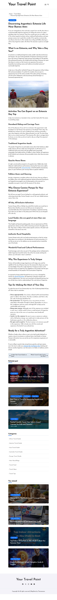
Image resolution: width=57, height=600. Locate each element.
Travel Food (12, 470)
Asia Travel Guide (14, 453)
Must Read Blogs (14, 466)
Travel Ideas (12, 26)
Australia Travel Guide (15, 457)
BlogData (33, 597)
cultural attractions (19, 282)
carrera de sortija (25, 173)
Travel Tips (35, 402)
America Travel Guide (16, 402)
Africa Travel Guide (15, 444)
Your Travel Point (28, 585)
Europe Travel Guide (15, 462)
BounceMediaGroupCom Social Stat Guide (25, 527)
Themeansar (41, 597)
